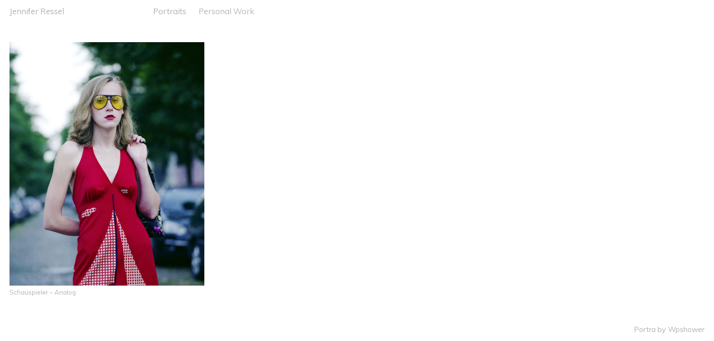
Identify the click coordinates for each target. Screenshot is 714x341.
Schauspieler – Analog (42, 292)
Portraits (169, 11)
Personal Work (226, 11)
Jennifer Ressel (36, 11)
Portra (645, 329)
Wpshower (686, 329)
